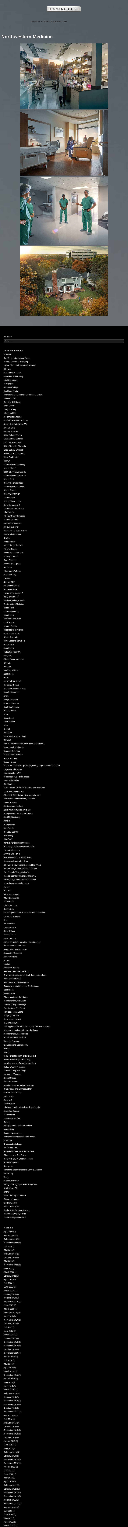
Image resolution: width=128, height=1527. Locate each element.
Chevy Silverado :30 (12, 501)
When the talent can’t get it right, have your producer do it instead (32, 766)
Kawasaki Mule (10, 589)
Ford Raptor (9, 406)
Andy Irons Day (10, 1148)
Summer (7, 666)
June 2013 (8, 1445)
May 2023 (8, 1261)
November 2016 (11, 1346)
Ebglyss (7, 369)
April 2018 (8, 1316)
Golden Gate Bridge (12, 1093)
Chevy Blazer (10, 468)
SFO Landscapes (11, 1206)
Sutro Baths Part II (12, 854)
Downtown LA (10, 938)
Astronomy (8, 835)
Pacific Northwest (11, 586)
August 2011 (9, 1507)
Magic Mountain (11, 700)
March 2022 (9, 1272)
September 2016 (11, 1353)
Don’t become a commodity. (16, 1045)
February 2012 (10, 1485)
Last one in (9, 674)
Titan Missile (9, 722)
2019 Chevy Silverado (13, 545)
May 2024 (8, 1250)
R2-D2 (7, 960)
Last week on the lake (13, 806)
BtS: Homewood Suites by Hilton (18, 857)
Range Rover (10, 824)
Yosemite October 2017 (14, 553)
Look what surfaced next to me (17, 810)
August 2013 (9, 1441)
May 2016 (8, 1364)
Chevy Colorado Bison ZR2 (15, 424)
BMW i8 (7, 740)
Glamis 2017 (9, 582)
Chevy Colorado (11, 520)
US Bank (8, 354)
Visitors (7, 964)
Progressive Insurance (13, 630)
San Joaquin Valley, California (17, 872)
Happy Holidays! (11, 1023)
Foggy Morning (10, 957)
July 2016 (8, 1360)
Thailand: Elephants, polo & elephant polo (22, 1107)
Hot (5, 920)
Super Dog (8, 1173)
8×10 (6, 677)
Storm (6, 1192)
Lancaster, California (13, 953)
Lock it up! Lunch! (11, 707)
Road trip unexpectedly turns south (19, 1085)
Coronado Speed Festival (15, 1217)
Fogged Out (9, 1129)
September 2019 (11, 1301)
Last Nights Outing (12, 817)
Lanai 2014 (9, 718)
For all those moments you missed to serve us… (24, 744)
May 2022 (8, 1268)
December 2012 (11, 1459)
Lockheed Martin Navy (13, 376)
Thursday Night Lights (13, 1012)
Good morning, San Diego (15, 1004)
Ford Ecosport (10, 560)
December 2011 (11, 1492)
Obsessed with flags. (13, 1144)
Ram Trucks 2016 (11, 633)
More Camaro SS (11, 898)
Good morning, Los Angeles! (16, 1034)
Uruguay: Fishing (11, 1015)
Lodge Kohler (10, 542)
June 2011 (8, 1514)
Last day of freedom (12, 1074)
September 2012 (11, 1463)
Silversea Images (11, 1199)
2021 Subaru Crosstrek (14, 450)
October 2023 (10, 1257)
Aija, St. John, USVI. (13, 773)
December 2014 (11, 1401)
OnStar (7, 538)
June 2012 (8, 1474)
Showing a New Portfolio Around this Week (22, 865)
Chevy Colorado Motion (14, 508)
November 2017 (11, 1320)
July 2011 (8, 1511)
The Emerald (9, 512)
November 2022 (11, 1265)
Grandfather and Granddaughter (18, 1089)
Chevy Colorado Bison (13, 483)
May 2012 (8, 1478)
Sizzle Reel (9, 608)
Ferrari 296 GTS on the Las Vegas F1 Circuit (23, 395)
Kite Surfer (8, 839)
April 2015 (8, 1386)
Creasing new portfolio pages (16, 777)
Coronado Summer (12, 1118)
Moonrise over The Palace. (15, 1155)
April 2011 (8, 1522)
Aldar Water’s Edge (12, 571)
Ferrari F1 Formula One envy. (16, 971)
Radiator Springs (11, 1162)
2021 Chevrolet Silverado (15, 446)
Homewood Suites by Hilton (16, 861)
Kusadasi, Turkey (11, 1111)
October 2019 (10, 1298)
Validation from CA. (12, 652)
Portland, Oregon (11, 685)
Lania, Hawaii (10, 762)
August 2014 (9, 1415)
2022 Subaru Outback (13, 439)
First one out (9, 993)
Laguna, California (12, 751)
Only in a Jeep (10, 409)
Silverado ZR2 (10, 398)
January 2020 (10, 1294)
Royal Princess (10, 758)
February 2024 (10, 1254)
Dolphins (8, 655)
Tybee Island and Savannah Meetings (20, 365)
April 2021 (8, 1279)
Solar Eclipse (9, 931)
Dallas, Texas (10, 935)
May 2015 (8, 1382)
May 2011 (8, 1518)
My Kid (7, 821)
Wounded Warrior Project (15, 689)
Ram (6, 725)
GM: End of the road (12, 534)
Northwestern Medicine (27, 36)
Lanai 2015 (9, 648)
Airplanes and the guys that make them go (22, 942)
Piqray (7, 461)
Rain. (6, 1177)
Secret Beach (10, 927)
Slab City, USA (10, 905)
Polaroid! (8, 1100)
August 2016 (9, 1357)
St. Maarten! (9, 784)
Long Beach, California (14, 747)
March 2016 (9, 1371)
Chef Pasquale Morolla (14, 791)
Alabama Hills (10, 413)
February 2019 (10, 1313)
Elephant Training (11, 968)
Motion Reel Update (12, 564)
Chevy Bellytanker (12, 494)
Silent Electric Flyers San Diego (17, 1059)
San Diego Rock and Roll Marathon (19, 846)
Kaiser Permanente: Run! (15, 1037)
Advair (7, 887)
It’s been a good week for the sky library (21, 1030)
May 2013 (8, 1448)
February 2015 (10, 1393)
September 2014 (11, 1412)
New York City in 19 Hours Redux (18, 1159)
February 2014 (10, 1423)
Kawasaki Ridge (11, 387)
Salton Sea (9, 909)
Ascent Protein (10, 626)
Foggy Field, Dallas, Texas (15, 949)
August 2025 (9, 1235)
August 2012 (9, 1467)
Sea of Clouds (10, 1078)
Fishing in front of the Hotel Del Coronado (22, 986)
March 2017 (9, 1334)
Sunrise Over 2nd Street (14, 1008)
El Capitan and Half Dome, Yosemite (19, 799)
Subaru (7, 663)
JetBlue (7, 578)
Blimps (7, 1049)
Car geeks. (8, 1166)
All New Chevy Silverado (14, 516)
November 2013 (11, 1434)
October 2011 (10, 1500)
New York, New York (12, 681)
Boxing (7, 1122)
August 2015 (9, 1379)
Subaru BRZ (9, 428)
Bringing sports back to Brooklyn (18, 1126)
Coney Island (9, 1115)
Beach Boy (8, 1096)
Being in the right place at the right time (20, 1184)
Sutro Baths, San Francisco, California (20, 869)
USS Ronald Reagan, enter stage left (20, 1056)
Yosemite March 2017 (13, 593)
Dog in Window (10, 1203)
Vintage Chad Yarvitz (13, 979)
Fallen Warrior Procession (15, 1067)
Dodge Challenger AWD (14, 600)
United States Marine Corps (16, 420)
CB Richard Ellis (11, 1188)
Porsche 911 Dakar (12, 402)
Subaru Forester (11, 431)
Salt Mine (8, 890)
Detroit (7, 729)
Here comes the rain (12, 1019)
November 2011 (11, 1496)
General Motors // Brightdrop (16, 362)
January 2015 (10, 1397)
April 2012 (8, 1481)
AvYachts (8, 567)
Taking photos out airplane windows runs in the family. (27, 1026)
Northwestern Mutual (13, 417)
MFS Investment (11, 597)
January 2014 (10, 1426)
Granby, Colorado (11, 692)
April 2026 (8, 1232)
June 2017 (8, 1331)
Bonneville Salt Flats (13, 523)
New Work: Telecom (12, 373)
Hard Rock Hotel (11, 457)
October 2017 (10, 1323)
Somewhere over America (15, 946)
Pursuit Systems (11, 527)
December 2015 (11, 1375)
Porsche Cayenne (11, 1041)
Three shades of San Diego (15, 997)
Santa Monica (10, 710)
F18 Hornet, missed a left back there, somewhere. (25, 975)
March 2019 (9, 1309)
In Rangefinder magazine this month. (20, 1137)
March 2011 (9, 1526)
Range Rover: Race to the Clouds (18, 813)
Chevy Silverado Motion (14, 487)
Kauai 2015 (9, 644)
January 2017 (10, 1338)
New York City (10, 575)
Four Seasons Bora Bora (14, 641)
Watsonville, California (13, 755)
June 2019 (8, 1305)
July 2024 (8, 1246)
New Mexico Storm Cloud (15, 736)
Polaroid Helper (10, 1082)
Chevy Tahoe (9, 497)
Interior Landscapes (12, 1133)
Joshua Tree (9, 1104)
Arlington (8, 733)
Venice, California (11, 670)
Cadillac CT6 (9, 622)
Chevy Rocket (10, 490)
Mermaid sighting (11, 780)
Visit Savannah (10, 380)
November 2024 (11, 1243)
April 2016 (8, 1368)
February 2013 (10, 1452)
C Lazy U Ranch (11, 556)
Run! (6, 714)
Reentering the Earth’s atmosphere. (19, 1151)
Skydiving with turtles (13, 769)
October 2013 (10, 1437)
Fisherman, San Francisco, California (20, 880)
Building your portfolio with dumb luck (20, 1063)
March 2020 (9, 1290)
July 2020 (8, 1283)
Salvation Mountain (12, 916)
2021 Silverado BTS (12, 442)
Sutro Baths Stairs (12, 850)
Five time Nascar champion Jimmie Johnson (23, 1170)
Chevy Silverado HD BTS (15, 475)
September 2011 (11, 1503)
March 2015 (9, 1390)
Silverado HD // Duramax (14, 453)
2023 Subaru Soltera (13, 435)
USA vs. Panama (11, 703)
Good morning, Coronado (15, 1001)
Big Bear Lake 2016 (12, 619)
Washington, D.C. (11, 894)
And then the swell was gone (16, 982)
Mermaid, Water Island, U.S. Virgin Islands (22, 795)
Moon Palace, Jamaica (14, 659)
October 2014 (10, 1408)
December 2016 (11, 1342)
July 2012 (8, 1470)
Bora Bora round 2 (12, 505)
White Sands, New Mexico (15, 531)
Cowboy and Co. (11, 832)
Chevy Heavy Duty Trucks (15, 1214)
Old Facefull (9, 828)
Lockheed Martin (11, 391)
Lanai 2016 (9, 615)
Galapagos (8, 384)
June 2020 (8, 1287)
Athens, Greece (10, 549)
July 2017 (8, 1327)
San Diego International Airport (17, 358)
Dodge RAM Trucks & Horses (16, 1210)
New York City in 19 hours (15, 1195)
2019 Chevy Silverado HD (15, 472)
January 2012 (10, 1489)
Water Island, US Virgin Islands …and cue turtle (24, 788)
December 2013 (11, 1430)
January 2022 (10, 1276)
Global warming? (11, 1181)
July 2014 (8, 1419)
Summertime (9, 924)
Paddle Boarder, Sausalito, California (20, 876)
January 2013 (10, 1456)
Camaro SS (9, 902)
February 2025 (10, 1239)
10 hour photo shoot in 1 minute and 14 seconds (24, 913)
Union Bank (9, 479)
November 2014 (11, 1404)
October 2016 (10, 1349)
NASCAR (8, 1140)
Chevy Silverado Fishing (14, 464)
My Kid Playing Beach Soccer (16, 843)
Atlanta (7, 1052)
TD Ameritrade (10, 802)
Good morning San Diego (15, 1070)
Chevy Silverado (11, 611)
